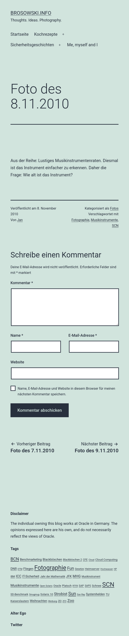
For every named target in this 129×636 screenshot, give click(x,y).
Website (17, 362)
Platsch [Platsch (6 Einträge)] (67, 585)
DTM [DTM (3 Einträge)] (20, 569)
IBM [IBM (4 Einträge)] (13, 576)
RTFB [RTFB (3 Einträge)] (75, 586)
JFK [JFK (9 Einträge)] (69, 576)
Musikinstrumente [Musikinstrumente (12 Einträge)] (25, 585)
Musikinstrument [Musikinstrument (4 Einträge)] (91, 576)
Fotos (114, 208)
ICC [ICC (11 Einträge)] (18, 576)
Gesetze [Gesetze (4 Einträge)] (79, 568)
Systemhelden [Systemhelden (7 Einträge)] (95, 594)
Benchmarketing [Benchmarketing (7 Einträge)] (31, 559)
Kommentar (22, 283)
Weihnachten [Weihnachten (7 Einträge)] (38, 601)
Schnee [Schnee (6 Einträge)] (96, 585)
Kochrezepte (45, 34)
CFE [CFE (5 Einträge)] (85, 559)
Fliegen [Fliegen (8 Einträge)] (28, 569)
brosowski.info (31, 13)
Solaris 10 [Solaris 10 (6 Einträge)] (46, 594)
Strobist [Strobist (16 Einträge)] (60, 594)
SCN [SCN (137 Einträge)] (108, 584)
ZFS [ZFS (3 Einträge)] (64, 601)
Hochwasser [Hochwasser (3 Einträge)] (106, 569)
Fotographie (80, 220)
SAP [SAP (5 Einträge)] (81, 585)
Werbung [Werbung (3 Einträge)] (52, 601)
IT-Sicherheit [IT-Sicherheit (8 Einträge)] (30, 576)
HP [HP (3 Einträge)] (115, 569)
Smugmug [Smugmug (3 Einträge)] (34, 594)
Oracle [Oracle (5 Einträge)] (57, 585)
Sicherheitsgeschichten (32, 44)
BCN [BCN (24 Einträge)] (15, 559)
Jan (20, 220)
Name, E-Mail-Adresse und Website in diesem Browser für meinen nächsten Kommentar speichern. (66, 391)
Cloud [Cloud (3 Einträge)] (92, 559)
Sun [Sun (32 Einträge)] (72, 593)
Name (17, 335)
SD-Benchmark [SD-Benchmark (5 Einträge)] (19, 594)
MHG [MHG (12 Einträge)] (77, 576)
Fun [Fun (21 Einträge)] (70, 568)
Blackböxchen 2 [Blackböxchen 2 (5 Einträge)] (72, 559)
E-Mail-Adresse (82, 335)
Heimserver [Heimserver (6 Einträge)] (92, 568)
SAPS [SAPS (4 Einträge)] (88, 585)
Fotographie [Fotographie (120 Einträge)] (50, 567)
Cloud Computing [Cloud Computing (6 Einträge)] (106, 559)
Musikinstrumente (104, 220)
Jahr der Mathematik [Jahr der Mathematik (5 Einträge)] (52, 576)
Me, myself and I (82, 44)
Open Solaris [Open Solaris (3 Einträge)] (46, 586)
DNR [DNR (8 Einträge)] (14, 569)
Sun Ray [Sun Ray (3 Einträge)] (81, 594)
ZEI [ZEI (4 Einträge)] (60, 601)
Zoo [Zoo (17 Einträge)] (70, 600)
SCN (115, 226)
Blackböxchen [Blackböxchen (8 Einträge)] (52, 559)
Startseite (20, 34)
